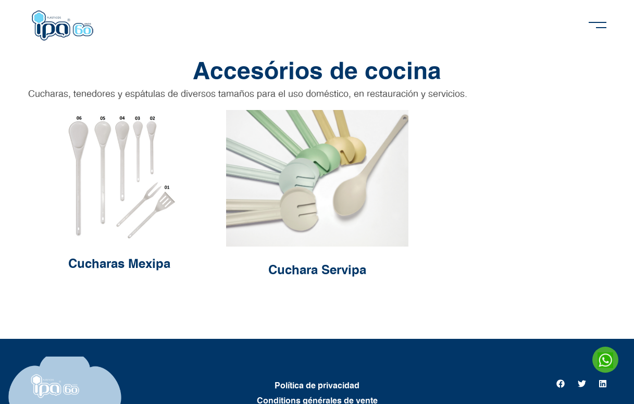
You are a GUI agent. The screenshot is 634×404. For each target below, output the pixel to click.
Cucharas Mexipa (119, 264)
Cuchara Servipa (317, 270)
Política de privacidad (317, 386)
